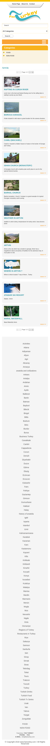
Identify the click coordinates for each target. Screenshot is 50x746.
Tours (26, 676)
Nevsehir (26, 614)
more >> (43, 97)
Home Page (16, 4)
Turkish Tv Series (26, 699)
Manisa (26, 591)
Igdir (26, 518)
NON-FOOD (10, 56)
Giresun (26, 498)
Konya (26, 576)
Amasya (26, 367)
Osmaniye (26, 626)
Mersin (26, 603)
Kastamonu (26, 549)
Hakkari (26, 506)
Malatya (26, 587)
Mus (26, 610)
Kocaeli (26, 572)
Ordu (26, 622)
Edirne (26, 467)
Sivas (26, 665)
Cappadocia (26, 448)
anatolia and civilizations (26, 371)
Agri (26, 359)
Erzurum (26, 479)
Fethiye (26, 491)
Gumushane (26, 502)
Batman (26, 402)
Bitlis (26, 417)
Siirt (26, 653)
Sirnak (26, 661)
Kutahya (26, 583)
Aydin (26, 390)
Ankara (26, 375)
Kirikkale (26, 560)
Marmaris (26, 599)
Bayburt (26, 405)
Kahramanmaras (26, 533)
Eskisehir (26, 483)
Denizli (26, 456)
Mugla (26, 607)
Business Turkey (26, 436)
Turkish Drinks (26, 692)
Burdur (26, 429)
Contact (32, 4)
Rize (26, 638)
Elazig (26, 471)
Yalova (26, 711)
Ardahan (26, 382)
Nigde (26, 618)
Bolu (26, 425)
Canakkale (26, 440)
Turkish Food (26, 696)
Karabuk (26, 537)
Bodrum (26, 421)
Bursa (26, 433)
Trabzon (26, 680)
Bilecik (26, 409)
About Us (24, 4)
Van (26, 707)
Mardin (26, 595)
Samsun (26, 645)
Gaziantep (26, 494)
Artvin (26, 386)
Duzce (26, 463)
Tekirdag (26, 668)
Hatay (26, 510)
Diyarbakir (26, 460)
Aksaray (26, 363)
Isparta (26, 521)
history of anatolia (26, 514)
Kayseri (26, 552)
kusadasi (26, 580)
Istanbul (26, 525)
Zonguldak (26, 719)
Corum (26, 452)
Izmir (26, 529)
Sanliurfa (26, 649)
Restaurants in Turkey (26, 634)
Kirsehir (26, 568)
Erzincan (26, 475)
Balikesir (26, 394)
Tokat (26, 672)
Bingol (26, 413)
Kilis (26, 556)
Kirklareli (26, 564)
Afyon (26, 355)
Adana (26, 347)
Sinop (26, 657)
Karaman (26, 541)
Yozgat (26, 715)
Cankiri (26, 444)
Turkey (26, 688)
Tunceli (26, 684)
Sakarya (26, 641)
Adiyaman (26, 351)
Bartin (26, 398)
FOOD (8, 52)
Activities (26, 344)
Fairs (26, 487)
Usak (26, 703)
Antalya (26, 378)
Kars (26, 545)
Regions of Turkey (26, 630)
